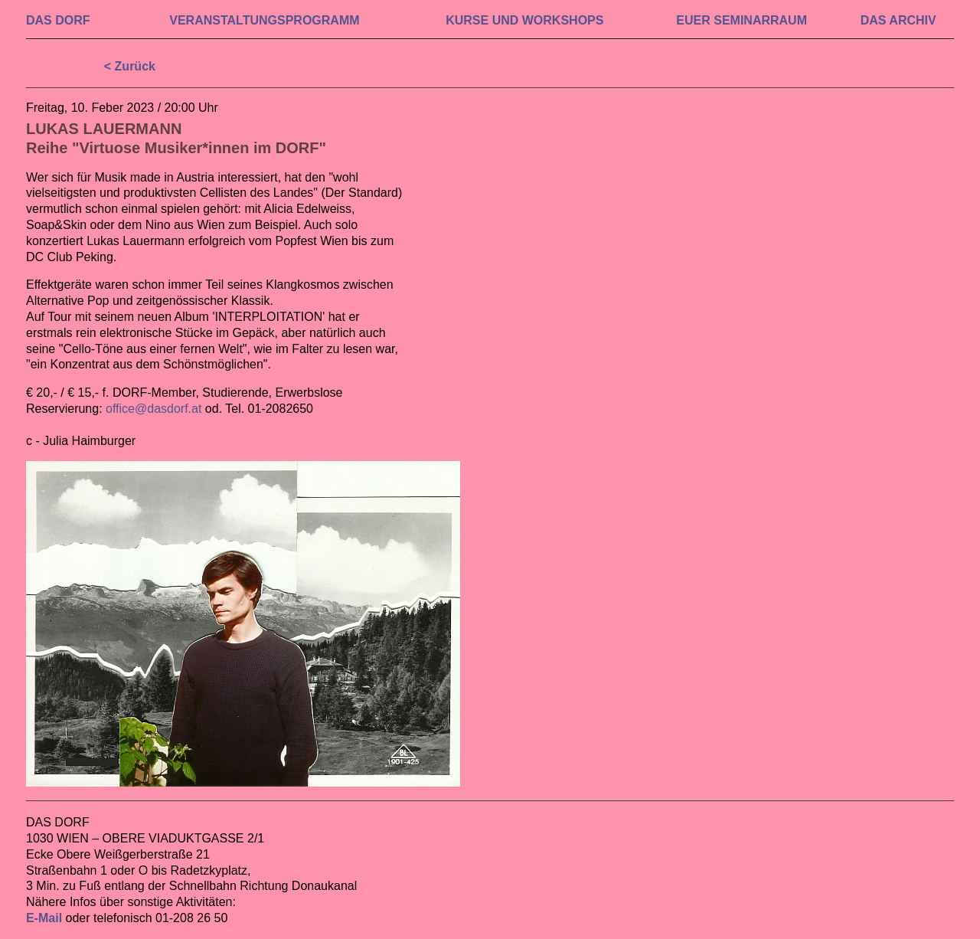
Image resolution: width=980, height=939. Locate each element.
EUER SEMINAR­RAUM (741, 20)
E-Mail (44, 917)
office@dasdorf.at (153, 408)
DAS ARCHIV (898, 20)
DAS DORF (58, 20)
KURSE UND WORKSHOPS (524, 20)
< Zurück (129, 66)
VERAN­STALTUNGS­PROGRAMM (264, 20)
